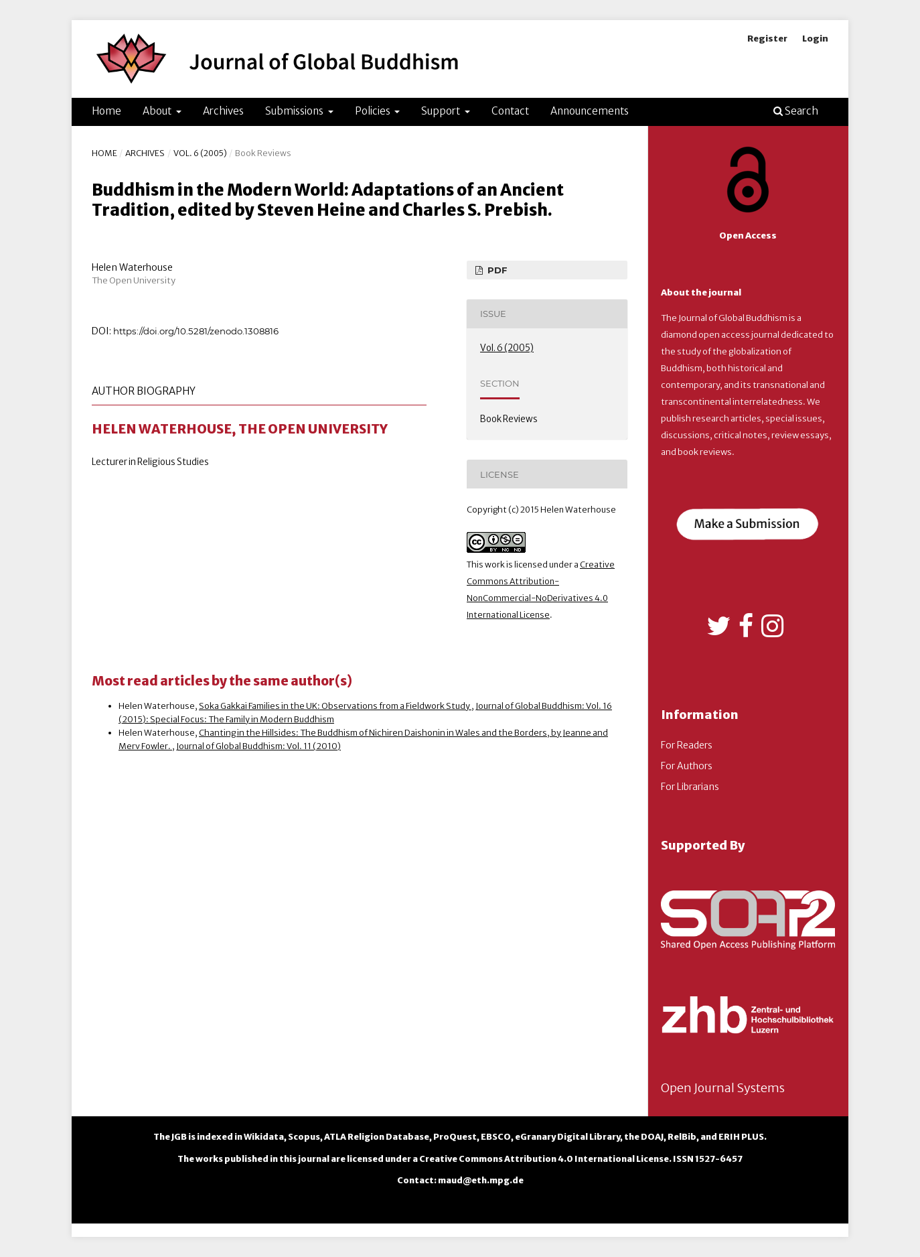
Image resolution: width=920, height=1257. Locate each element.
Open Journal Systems (723, 1088)
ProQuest (455, 1137)
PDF (496, 270)
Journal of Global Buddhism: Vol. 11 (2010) (258, 746)
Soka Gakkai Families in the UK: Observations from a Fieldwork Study (335, 706)
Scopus (304, 1137)
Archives (223, 111)
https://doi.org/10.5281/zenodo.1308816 (196, 331)
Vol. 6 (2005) (200, 153)
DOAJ (652, 1137)
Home (106, 111)
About (158, 111)
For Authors (686, 766)
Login (815, 38)
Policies (373, 111)
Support (441, 111)
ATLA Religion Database (376, 1137)
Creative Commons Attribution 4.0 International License (544, 1159)
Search (795, 111)
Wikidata (264, 1137)
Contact (510, 111)
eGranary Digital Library (567, 1137)
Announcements (589, 111)
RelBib (682, 1137)
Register (767, 38)
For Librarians (690, 787)
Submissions (295, 111)
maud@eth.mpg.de (481, 1180)
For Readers (686, 745)
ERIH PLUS (741, 1137)
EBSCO (496, 1137)
